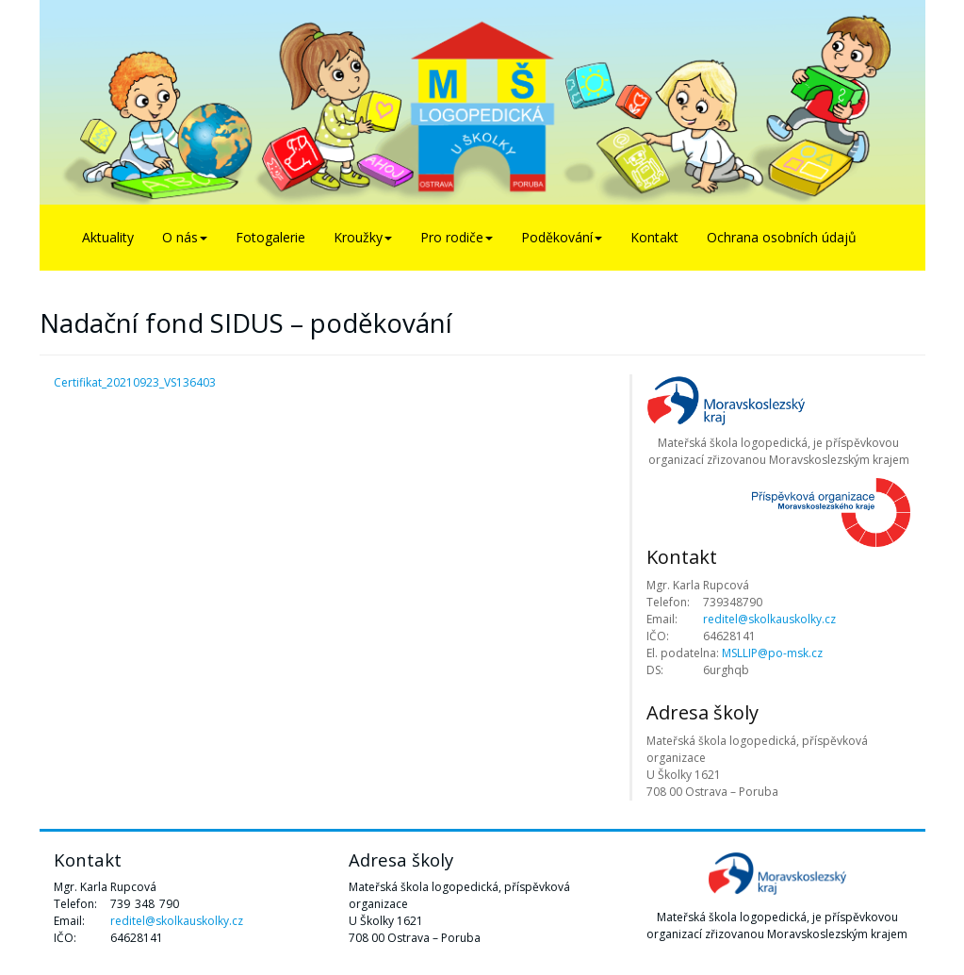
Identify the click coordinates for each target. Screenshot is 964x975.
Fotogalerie (270, 237)
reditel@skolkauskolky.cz (769, 619)
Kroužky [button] (363, 237)
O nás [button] (184, 237)
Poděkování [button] (561, 237)
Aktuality (108, 237)
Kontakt (654, 237)
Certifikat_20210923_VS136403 (135, 382)
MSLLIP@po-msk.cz (772, 653)
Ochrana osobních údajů (782, 237)
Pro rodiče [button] (456, 237)
